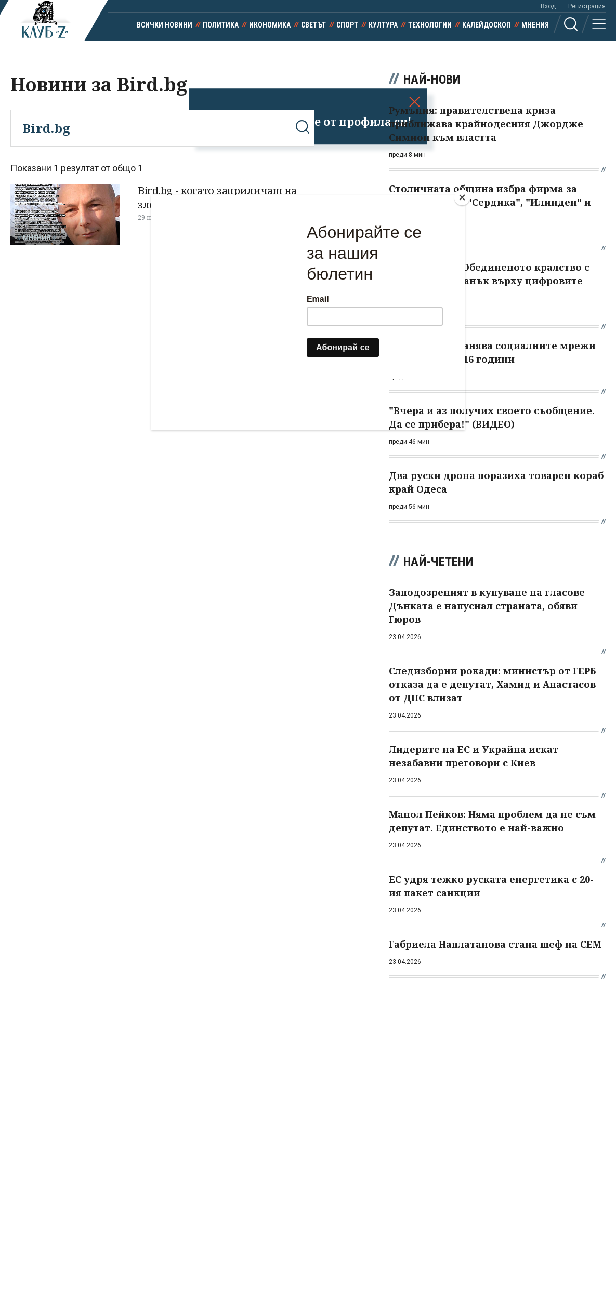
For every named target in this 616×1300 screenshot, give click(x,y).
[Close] (462, 197)
